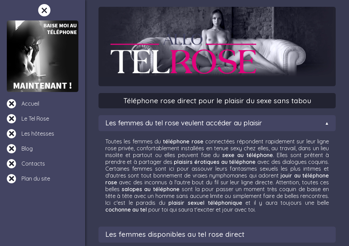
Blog (27, 148)
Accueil (30, 103)
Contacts (33, 163)
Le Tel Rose (35, 118)
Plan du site (35, 178)
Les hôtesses (37, 133)
